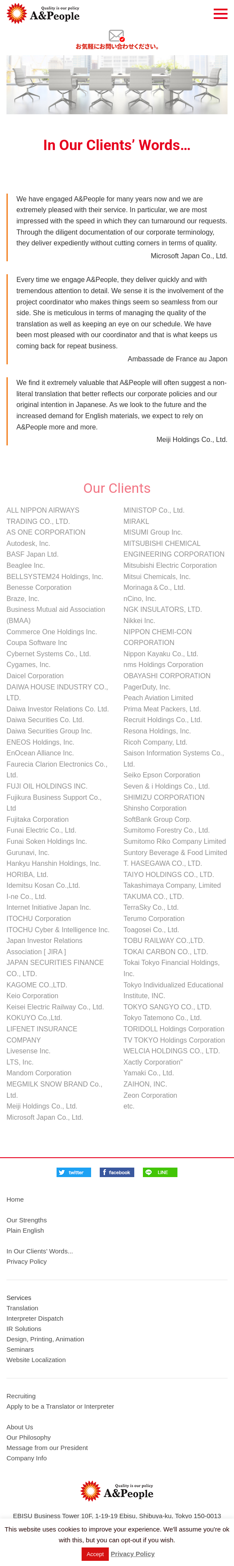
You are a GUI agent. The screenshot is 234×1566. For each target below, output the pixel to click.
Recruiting (21, 1396)
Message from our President (47, 1447)
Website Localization (36, 1359)
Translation (22, 1308)
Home (15, 1199)
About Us (19, 1427)
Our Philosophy (28, 1437)
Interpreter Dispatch (34, 1318)
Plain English (25, 1230)
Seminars (20, 1349)
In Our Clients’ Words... (39, 1251)
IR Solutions (23, 1328)
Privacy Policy (26, 1261)
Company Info (26, 1458)
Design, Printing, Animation (45, 1339)
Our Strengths (26, 1220)
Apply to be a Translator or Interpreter (60, 1406)
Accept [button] (95, 1554)
